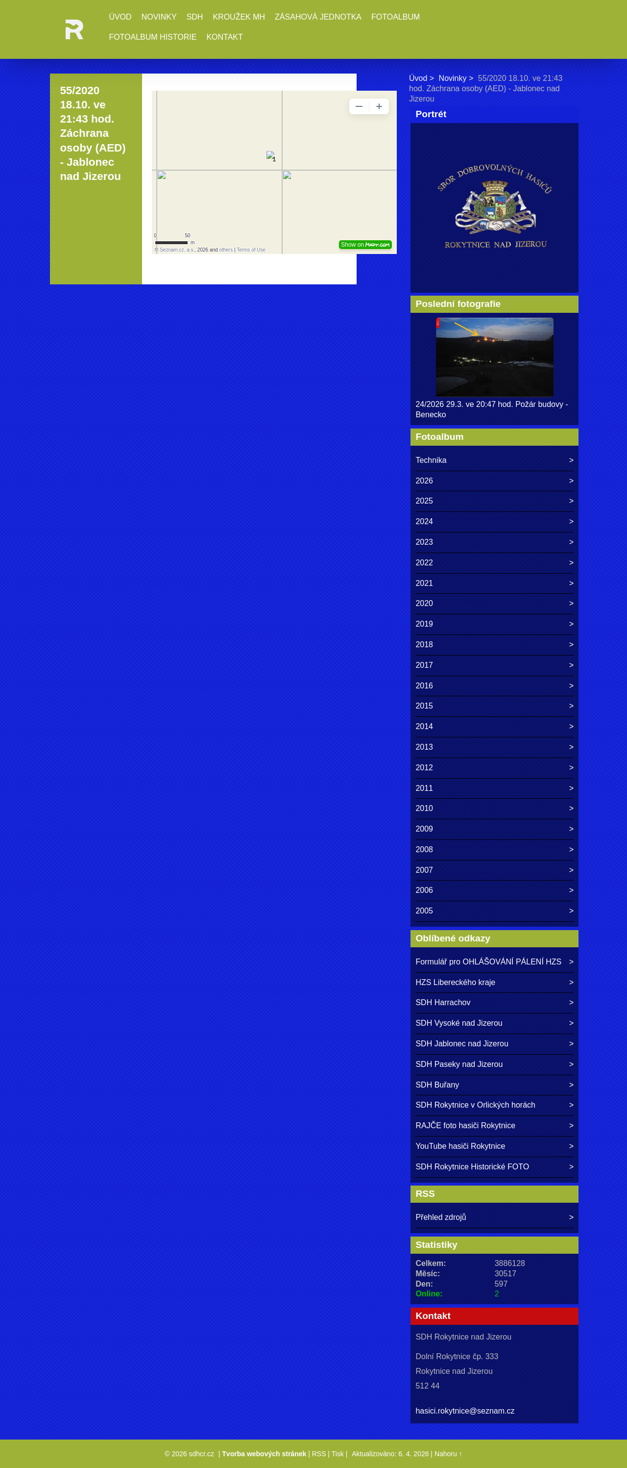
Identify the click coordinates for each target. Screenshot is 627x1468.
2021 (424, 583)
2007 (424, 870)
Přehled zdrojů (440, 1217)
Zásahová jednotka (318, 17)
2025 (424, 501)
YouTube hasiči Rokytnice (460, 1146)
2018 (424, 644)
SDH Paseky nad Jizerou (459, 1064)
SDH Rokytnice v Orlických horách (475, 1105)
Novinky (159, 17)
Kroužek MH (239, 17)
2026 (424, 481)
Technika (430, 460)
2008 (424, 849)
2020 (424, 603)
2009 (424, 829)
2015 (424, 706)
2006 (424, 890)
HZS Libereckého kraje (455, 982)
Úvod (120, 17)
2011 (424, 788)
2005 (424, 911)
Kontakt (224, 37)
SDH (195, 17)
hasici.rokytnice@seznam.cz (464, 1411)
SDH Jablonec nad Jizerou (461, 1043)
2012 (424, 767)
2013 (424, 747)
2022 (424, 562)
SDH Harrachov (442, 1002)
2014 (424, 726)
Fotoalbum (395, 17)
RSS (319, 1454)
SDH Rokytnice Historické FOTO (472, 1167)
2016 (424, 686)
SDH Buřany (437, 1085)
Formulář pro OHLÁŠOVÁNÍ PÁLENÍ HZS (488, 962)
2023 (424, 542)
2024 (424, 521)
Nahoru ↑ (448, 1454)
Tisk (338, 1454)
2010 (424, 808)
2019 (424, 624)
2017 (424, 665)
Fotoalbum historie (152, 37)
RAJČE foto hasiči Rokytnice (465, 1125)
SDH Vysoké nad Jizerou (458, 1023)
